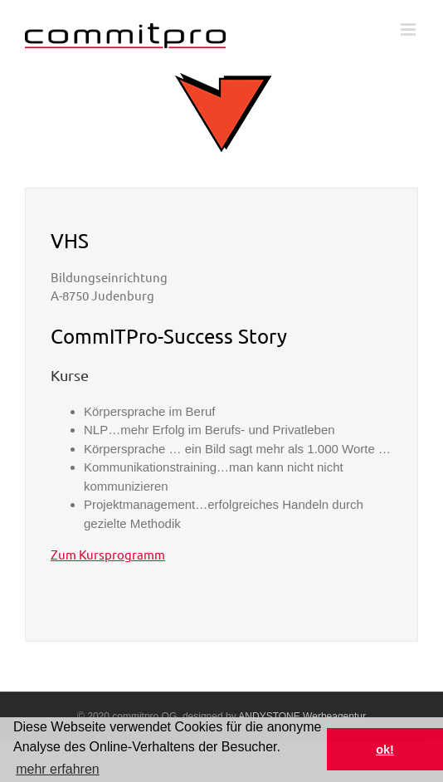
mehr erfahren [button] (58, 769)
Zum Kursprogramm (108, 554)
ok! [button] (385, 749)
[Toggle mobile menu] (409, 29)
